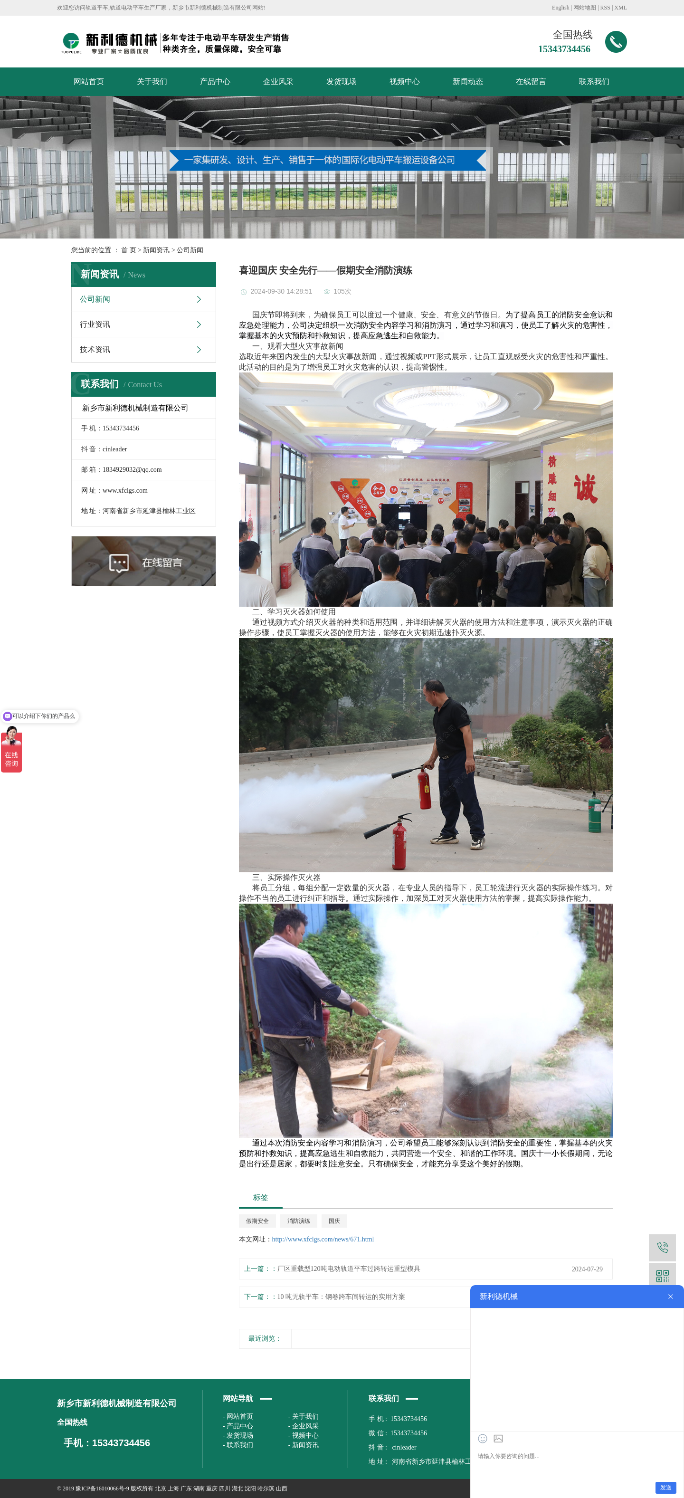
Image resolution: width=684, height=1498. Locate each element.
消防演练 (298, 1221)
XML (620, 7)
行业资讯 (95, 324)
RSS (605, 7)
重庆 (212, 1488)
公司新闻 (190, 250)
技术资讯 (95, 349)
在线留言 (531, 81)
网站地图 (584, 7)
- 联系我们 (238, 1445)
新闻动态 (468, 81)
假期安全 (257, 1221)
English (561, 7)
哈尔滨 (266, 1488)
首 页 (128, 250)
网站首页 (89, 81)
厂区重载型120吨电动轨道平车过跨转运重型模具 (348, 1268)
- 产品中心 (238, 1426)
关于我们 (152, 81)
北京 (160, 1488)
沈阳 (250, 1488)
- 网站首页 (238, 1416)
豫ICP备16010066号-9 (102, 1488)
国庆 (334, 1221)
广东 (186, 1488)
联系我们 (594, 81)
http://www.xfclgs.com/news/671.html (323, 1239)
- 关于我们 (303, 1416)
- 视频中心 (303, 1435)
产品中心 (215, 81)
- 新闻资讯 (303, 1445)
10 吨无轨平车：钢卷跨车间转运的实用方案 (341, 1296)
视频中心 (405, 81)
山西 (281, 1488)
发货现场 (341, 81)
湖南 (199, 1488)
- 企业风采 (303, 1426)
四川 (224, 1488)
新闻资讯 (156, 250)
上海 (173, 1488)
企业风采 (278, 81)
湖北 (237, 1488)
